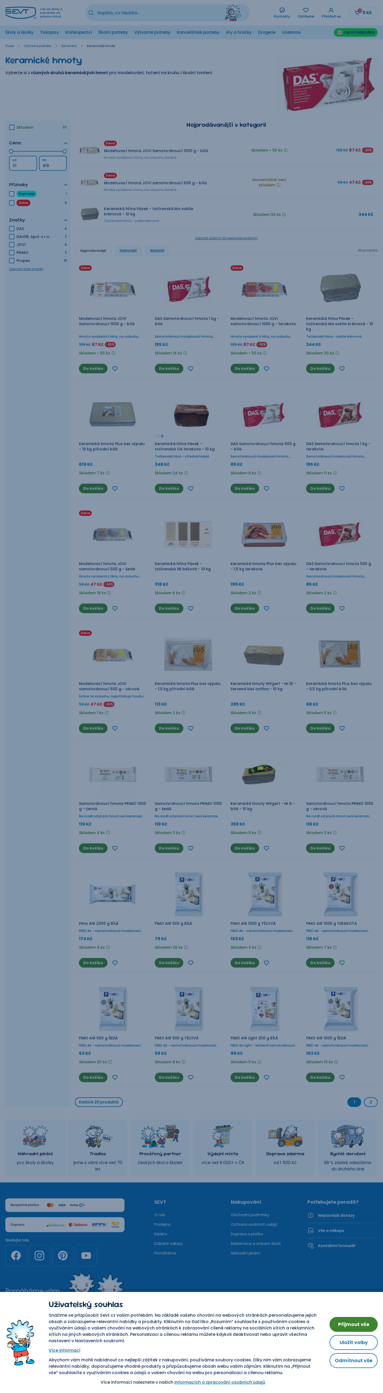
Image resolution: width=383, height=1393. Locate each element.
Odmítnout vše (353, 1360)
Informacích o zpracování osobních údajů (219, 1382)
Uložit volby (354, 1342)
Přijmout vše (353, 1324)
